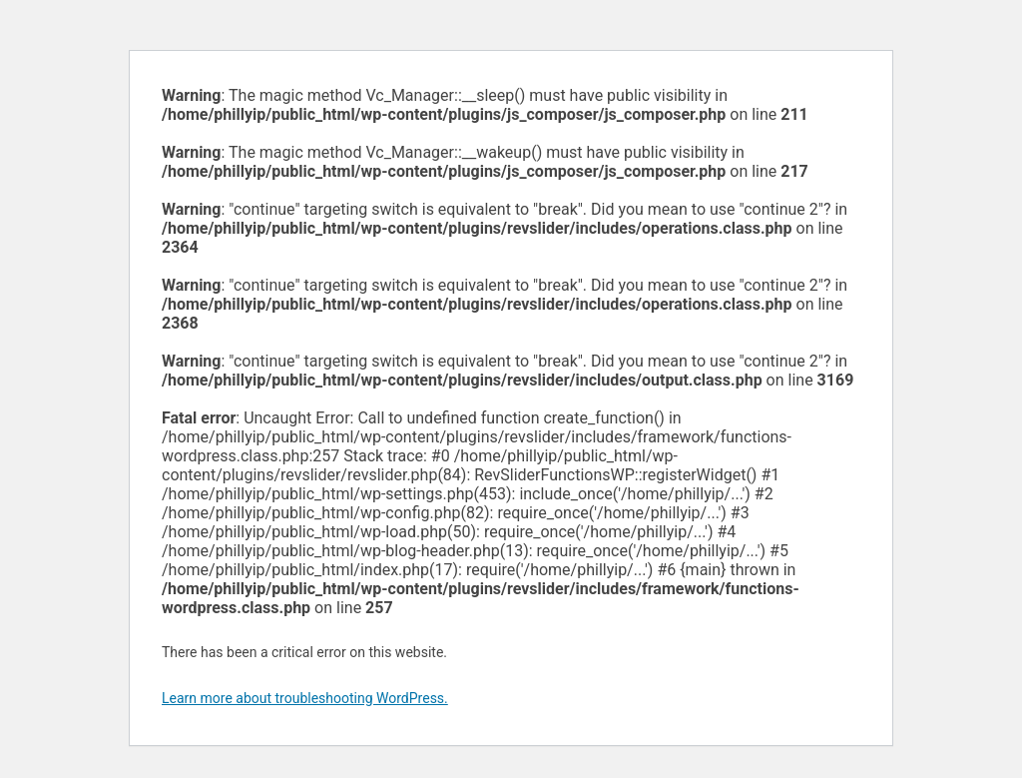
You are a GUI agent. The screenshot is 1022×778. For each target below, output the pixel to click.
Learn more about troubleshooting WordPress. (305, 698)
